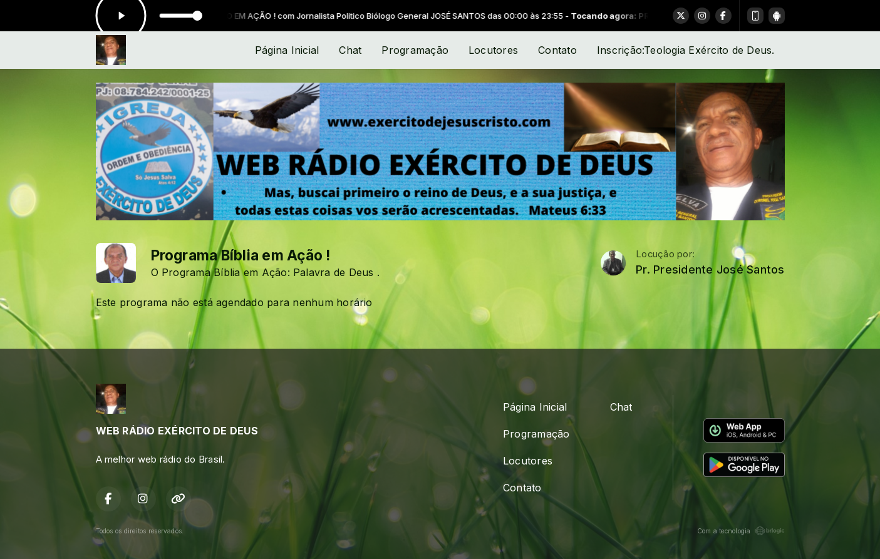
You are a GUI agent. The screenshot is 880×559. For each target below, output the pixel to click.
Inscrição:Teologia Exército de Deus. (686, 50)
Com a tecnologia (741, 530)
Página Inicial (287, 50)
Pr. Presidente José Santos (710, 269)
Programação (414, 50)
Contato (557, 50)
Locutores (493, 50)
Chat (350, 50)
